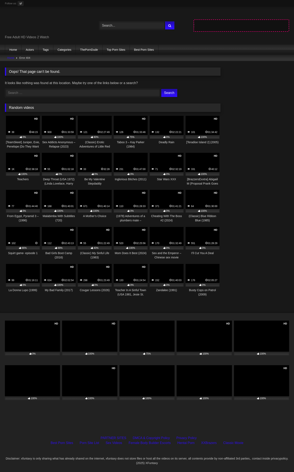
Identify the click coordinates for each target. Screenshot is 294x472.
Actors (30, 49)
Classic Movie (233, 443)
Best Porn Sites (62, 443)
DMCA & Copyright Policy (151, 438)
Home (13, 49)
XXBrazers (209, 443)
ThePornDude (89, 49)
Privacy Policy (186, 438)
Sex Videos (114, 443)
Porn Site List (89, 443)
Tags (46, 49)
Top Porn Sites (116, 49)
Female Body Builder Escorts (150, 443)
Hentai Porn (186, 443)
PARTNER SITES (113, 438)
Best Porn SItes (144, 49)
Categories (64, 49)
